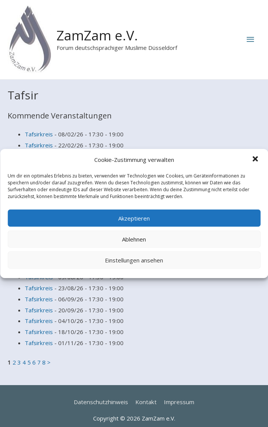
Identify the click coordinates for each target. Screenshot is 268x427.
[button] (255, 160)
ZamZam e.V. (97, 35)
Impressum (178, 393)
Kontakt (145, 393)
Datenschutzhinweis (101, 393)
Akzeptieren (134, 218)
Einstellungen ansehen (134, 260)
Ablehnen (134, 239)
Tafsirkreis (38, 134)
